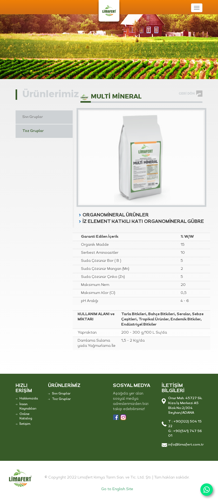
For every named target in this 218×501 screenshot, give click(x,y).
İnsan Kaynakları (27, 406)
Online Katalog (25, 416)
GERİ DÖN (187, 93)
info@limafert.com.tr (185, 444)
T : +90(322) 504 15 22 (185, 424)
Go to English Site (117, 489)
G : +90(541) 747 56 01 (185, 433)
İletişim (24, 424)
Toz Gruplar (33, 131)
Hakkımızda (28, 398)
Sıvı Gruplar (32, 117)
